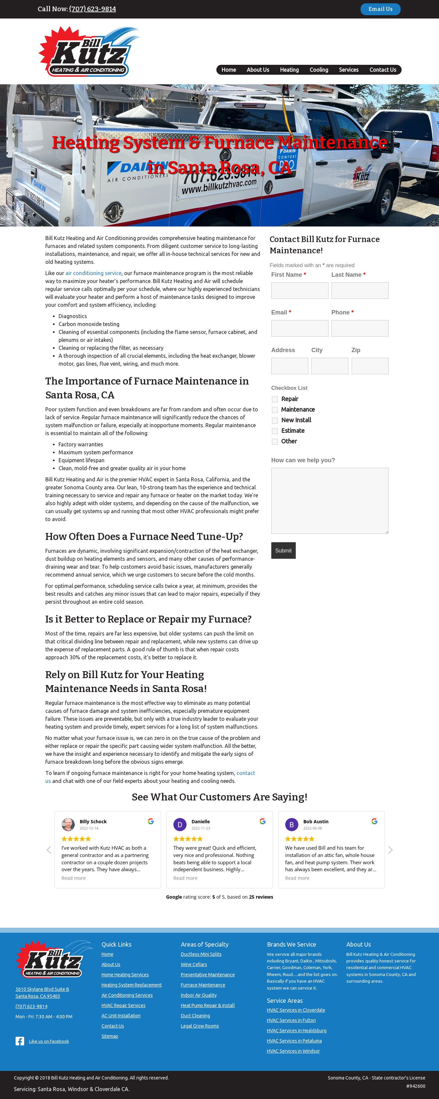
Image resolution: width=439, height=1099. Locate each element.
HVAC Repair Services (124, 1005)
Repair (289, 398)
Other (289, 441)
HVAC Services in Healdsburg (297, 1030)
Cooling (319, 70)
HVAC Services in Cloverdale (296, 1010)
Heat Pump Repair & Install (208, 1005)
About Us (258, 70)
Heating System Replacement (132, 985)
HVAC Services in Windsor (293, 1051)
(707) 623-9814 (92, 9)
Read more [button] (74, 878)
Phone (342, 312)
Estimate (293, 430)
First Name (288, 274)
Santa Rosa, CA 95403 (38, 996)
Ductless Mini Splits (201, 954)
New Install (296, 420)
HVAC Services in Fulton (291, 1020)
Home (229, 70)
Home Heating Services (125, 974)
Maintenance (298, 409)
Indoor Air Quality (199, 995)
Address (283, 350)
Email (281, 312)
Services (349, 70)
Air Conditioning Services (127, 995)
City (317, 350)
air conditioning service (93, 273)
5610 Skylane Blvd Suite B (42, 989)
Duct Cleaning (195, 1015)
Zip (356, 350)
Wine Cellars (194, 964)
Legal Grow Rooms (200, 1026)
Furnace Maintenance (203, 985)
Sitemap (110, 1036)
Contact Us (383, 70)
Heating (289, 70)
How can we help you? (303, 460)
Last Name (348, 274)
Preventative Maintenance (208, 974)
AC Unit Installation (121, 1015)
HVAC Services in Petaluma (294, 1040)
